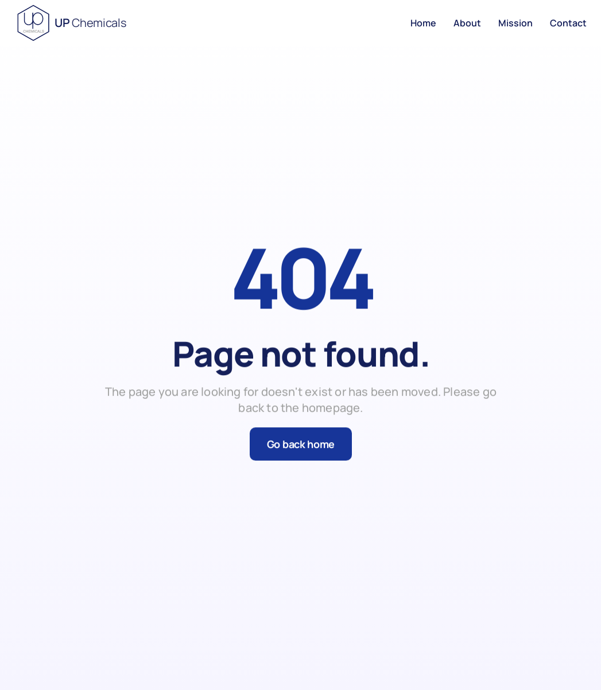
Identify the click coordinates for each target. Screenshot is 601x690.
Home (423, 23)
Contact (568, 23)
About (467, 23)
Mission (515, 23)
